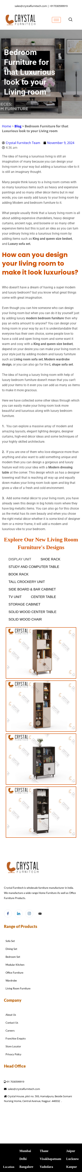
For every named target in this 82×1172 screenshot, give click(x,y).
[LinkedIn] (19, 913)
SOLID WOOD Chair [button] (25, 619)
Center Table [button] (43, 597)
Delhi (23, 1159)
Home (6, 126)
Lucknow (72, 1159)
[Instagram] (29, 913)
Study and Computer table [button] (34, 567)
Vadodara (46, 1166)
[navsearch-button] (70, 20)
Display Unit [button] (20, 559)
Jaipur (70, 1151)
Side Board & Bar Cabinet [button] (32, 589)
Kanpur (71, 1166)
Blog (17, 126)
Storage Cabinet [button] (24, 604)
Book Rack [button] (19, 574)
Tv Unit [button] (15, 597)
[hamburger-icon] (56, 20)
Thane (44, 1151)
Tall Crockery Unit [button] (27, 582)
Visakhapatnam (50, 1159)
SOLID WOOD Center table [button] (32, 612)
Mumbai (25, 1151)
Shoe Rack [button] (50, 559)
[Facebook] (8, 913)
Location (8, 1166)
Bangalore (26, 1166)
